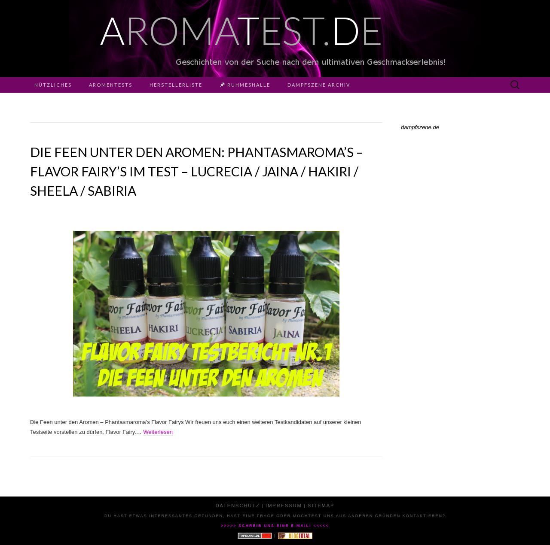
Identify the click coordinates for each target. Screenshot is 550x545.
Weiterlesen (157, 432)
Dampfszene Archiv (318, 85)
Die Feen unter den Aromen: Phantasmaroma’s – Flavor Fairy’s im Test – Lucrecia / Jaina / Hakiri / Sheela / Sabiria (196, 171)
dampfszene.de (420, 127)
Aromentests (110, 85)
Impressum (284, 505)
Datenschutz (238, 505)
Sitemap (321, 505)
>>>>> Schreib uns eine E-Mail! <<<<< (275, 526)
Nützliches (53, 85)
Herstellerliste (176, 85)
